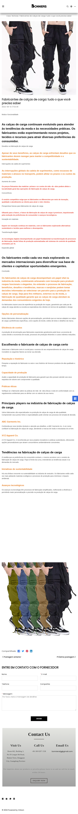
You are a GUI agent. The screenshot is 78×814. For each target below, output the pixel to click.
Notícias (15, 16)
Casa (8, 16)
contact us (39, 734)
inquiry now (39, 781)
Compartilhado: (9, 651)
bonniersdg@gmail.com (62, 759)
